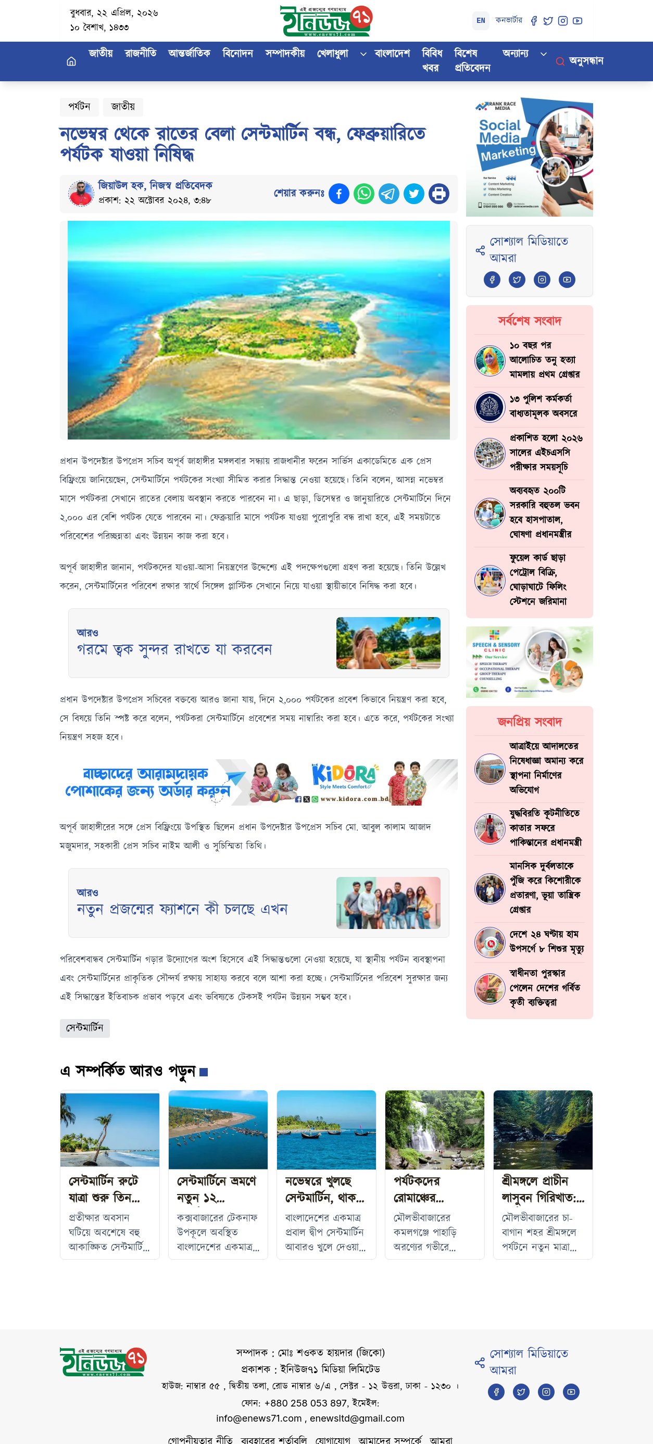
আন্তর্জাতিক (189, 54)
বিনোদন (238, 54)
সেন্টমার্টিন (85, 1028)
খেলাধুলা (332, 54)
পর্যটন (79, 107)
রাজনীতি (140, 54)
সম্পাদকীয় (285, 54)
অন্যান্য (515, 54)
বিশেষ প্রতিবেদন (473, 61)
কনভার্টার (509, 21)
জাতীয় (100, 54)
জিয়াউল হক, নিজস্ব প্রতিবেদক (155, 186)
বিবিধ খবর (432, 61)
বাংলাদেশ (392, 54)
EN (480, 21)
